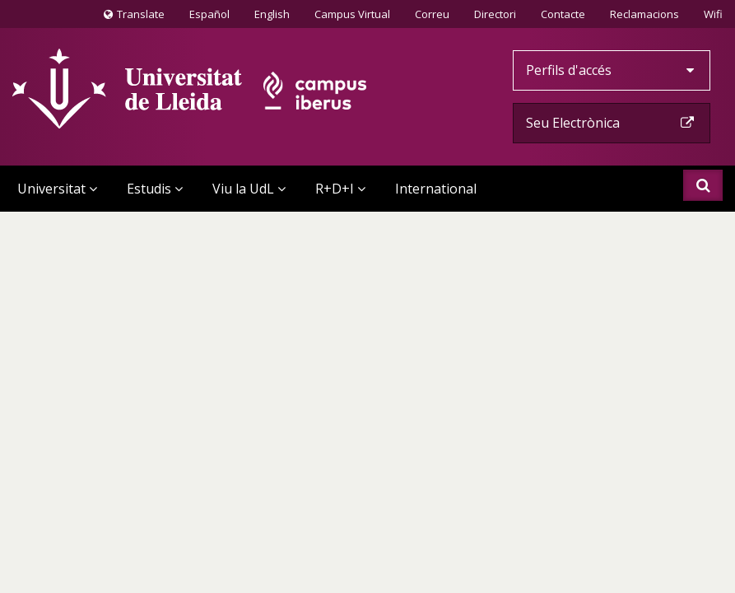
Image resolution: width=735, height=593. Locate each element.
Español (209, 14)
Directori (495, 14)
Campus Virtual (352, 14)
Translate (134, 17)
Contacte (562, 13)
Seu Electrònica (611, 123)
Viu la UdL (249, 189)
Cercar (703, 185)
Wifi (713, 14)
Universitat (57, 189)
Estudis (155, 189)
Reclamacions (644, 14)
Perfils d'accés (611, 70)
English (272, 14)
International (436, 189)
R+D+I (340, 189)
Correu (432, 14)
